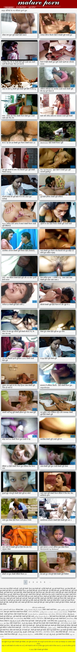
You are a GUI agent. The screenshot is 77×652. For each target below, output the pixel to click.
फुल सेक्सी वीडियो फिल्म (19, 590)
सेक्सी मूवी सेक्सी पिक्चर (67, 600)
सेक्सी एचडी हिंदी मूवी (70, 592)
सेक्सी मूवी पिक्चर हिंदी (60, 598)
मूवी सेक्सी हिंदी (18, 592)
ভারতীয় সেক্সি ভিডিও (37, 618)
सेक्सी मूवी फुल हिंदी (27, 600)
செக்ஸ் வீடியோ (33, 614)
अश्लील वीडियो (38, 634)
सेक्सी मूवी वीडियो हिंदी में (53, 600)
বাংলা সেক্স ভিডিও (34, 612)
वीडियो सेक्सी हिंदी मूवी (29, 592)
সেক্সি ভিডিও (38, 632)
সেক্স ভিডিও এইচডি (49, 632)
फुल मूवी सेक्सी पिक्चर (58, 588)
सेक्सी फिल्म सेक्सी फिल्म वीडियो (19, 612)
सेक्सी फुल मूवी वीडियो (50, 596)
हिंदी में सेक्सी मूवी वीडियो (38, 3)
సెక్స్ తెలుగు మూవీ (15, 621)
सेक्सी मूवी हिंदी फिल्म (27, 602)
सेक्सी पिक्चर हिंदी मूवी (35, 594)
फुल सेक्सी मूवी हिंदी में (6, 590)
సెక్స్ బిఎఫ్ (52, 634)
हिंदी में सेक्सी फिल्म (15, 623)
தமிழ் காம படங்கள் (46, 612)
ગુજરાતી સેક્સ (43, 614)
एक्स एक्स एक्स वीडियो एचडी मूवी (9, 588)
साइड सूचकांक (9, 7)
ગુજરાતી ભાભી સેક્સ (9, 609)
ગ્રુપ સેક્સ (51, 614)
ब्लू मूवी (25, 632)
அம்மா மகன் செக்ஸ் (60, 612)
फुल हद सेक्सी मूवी (43, 590)
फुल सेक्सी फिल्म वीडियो (62, 634)
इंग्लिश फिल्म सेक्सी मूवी (15, 627)
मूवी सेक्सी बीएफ (8, 592)
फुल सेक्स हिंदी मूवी (70, 588)
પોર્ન (1, 609)
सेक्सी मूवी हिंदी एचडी (15, 602)
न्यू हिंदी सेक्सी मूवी (46, 588)
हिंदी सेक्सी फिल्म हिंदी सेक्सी (57, 616)
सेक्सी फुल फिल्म (38, 596)
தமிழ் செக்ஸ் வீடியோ (42, 616)
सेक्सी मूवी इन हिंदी (61, 596)
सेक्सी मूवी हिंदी (4, 602)
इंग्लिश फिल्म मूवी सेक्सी (28, 621)
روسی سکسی (52, 627)
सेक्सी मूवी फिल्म (8, 614)
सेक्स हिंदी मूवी (60, 592)
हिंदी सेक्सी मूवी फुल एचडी (51, 618)
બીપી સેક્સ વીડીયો (61, 614)
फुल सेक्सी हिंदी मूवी (32, 590)
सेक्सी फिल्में (62, 618)
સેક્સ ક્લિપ (69, 618)
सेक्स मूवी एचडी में (50, 592)
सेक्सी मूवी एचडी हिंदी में (46, 598)
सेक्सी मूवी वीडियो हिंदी (40, 600)
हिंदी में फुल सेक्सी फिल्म (53, 630)
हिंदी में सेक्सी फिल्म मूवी (20, 614)
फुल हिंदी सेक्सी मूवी (65, 590)
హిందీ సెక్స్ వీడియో (27, 623)
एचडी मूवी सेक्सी (23, 588)
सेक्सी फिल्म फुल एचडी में (48, 594)
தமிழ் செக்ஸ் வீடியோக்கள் (33, 609)
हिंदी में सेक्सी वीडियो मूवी (53, 623)
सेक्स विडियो (27, 618)
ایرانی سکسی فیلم (63, 609)
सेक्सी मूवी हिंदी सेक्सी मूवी (43, 625)
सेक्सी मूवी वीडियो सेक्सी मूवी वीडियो (60, 625)
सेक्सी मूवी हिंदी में (50, 602)
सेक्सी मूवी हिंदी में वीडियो (62, 602)
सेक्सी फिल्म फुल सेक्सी (62, 594)
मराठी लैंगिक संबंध (52, 621)
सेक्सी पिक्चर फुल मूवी (6, 594)
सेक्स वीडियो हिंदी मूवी (62, 632)
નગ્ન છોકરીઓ (18, 618)
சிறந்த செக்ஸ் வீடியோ (26, 634)
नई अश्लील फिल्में (20, 7)
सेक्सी (44, 609)
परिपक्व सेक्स (20, 609)
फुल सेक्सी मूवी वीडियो (66, 630)
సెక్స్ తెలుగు (70, 614)
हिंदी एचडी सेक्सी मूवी (15, 630)
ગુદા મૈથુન (6, 623)
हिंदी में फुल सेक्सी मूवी (29, 625)
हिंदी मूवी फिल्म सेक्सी (39, 623)
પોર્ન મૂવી (46, 634)
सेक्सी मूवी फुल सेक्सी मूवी (15, 600)
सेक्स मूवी (6, 612)
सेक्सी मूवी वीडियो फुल (6, 616)
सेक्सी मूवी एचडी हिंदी (34, 598)
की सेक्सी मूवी (26, 630)
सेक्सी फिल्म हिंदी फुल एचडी (25, 596)
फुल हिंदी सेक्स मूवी (54, 590)
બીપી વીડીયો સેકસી (66, 623)
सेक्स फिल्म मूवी (40, 592)
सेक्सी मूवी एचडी (10, 598)
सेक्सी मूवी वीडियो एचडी (6, 618)
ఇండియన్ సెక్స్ (62, 621)
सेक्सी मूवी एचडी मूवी (21, 598)
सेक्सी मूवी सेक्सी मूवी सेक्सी (38, 630)
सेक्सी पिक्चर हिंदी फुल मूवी (20, 594)
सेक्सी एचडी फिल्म (51, 609)
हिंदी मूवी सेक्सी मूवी (16, 625)
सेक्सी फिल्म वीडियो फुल (10, 596)
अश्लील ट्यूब (31, 632)
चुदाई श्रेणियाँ (32, 7)
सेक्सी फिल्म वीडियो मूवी (11, 634)
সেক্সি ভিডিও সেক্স (27, 627)
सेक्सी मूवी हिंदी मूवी (39, 602)
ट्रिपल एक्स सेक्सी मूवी (35, 588)
